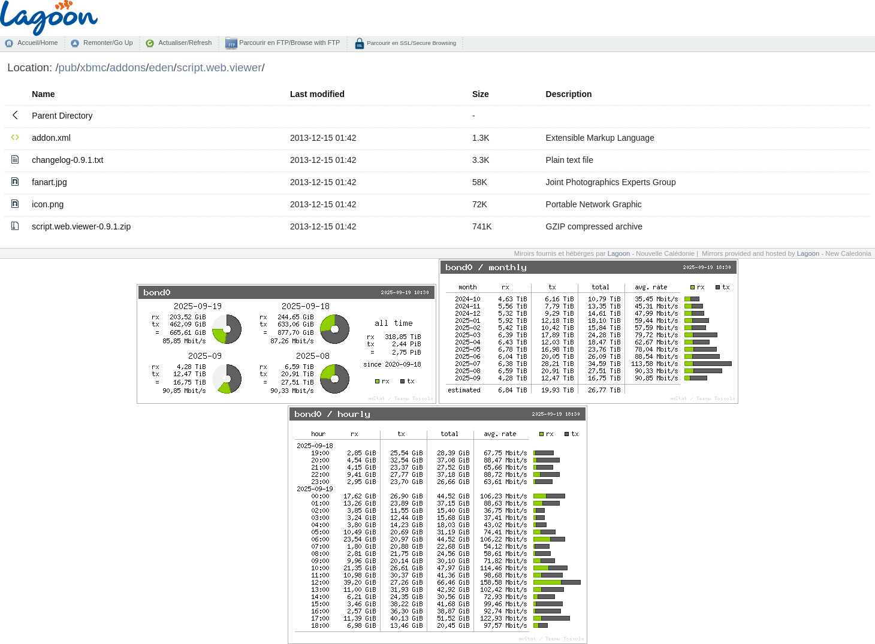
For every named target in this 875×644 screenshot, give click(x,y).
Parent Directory (62, 115)
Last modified (317, 94)
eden (161, 67)
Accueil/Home (37, 42)
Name (43, 94)
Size (480, 94)
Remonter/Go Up (107, 42)
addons (128, 67)
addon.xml (51, 138)
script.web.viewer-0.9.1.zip (81, 226)
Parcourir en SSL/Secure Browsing (411, 43)
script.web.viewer (219, 67)
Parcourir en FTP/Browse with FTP (288, 42)
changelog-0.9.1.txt (67, 160)
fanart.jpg (49, 182)
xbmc (93, 67)
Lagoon (619, 253)
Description (569, 94)
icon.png (48, 204)
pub (68, 67)
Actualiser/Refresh (185, 42)
